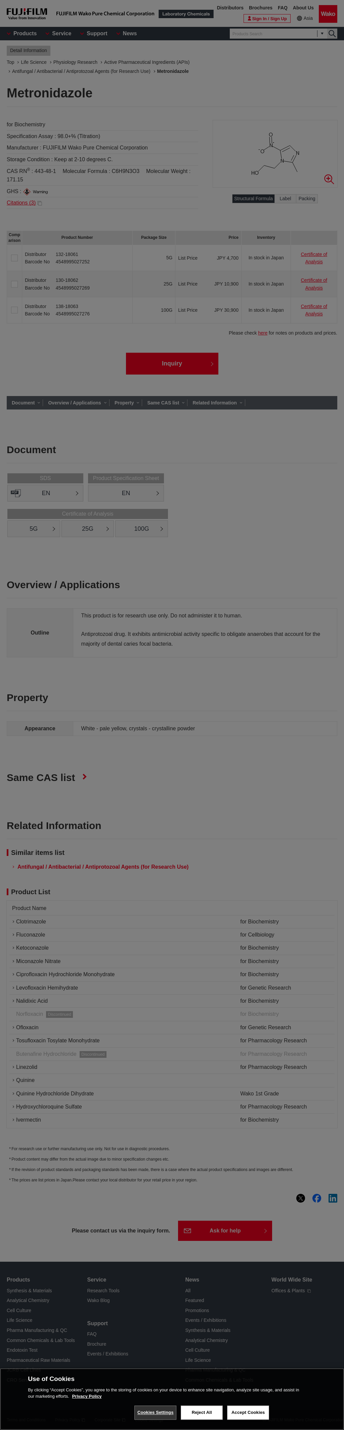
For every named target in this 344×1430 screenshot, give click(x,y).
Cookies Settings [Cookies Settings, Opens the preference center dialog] (155, 1416)
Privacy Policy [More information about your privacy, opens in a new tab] (86, 1399)
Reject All (202, 1416)
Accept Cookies (248, 1416)
